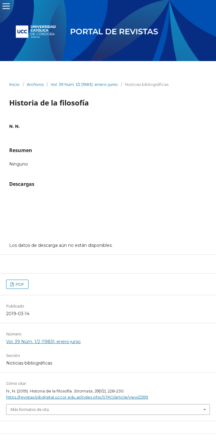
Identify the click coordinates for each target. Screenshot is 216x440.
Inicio (14, 84)
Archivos (35, 84)
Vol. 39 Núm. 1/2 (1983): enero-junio (84, 84)
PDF (19, 284)
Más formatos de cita (29, 409)
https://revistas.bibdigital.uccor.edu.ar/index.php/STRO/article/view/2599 (77, 397)
